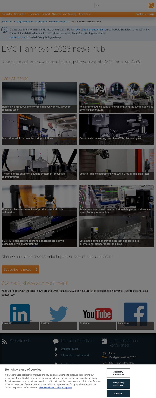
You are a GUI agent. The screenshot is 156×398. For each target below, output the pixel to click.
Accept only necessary (118, 388)
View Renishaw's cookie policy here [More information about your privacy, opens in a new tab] (55, 392)
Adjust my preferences (118, 377)
